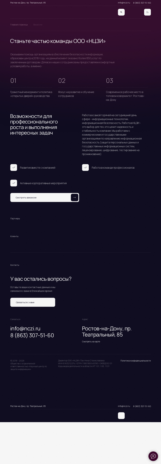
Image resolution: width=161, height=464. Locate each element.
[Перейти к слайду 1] (77, 232)
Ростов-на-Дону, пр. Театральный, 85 (28, 2)
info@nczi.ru (124, 2)
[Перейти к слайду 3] (83, 232)
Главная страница (19, 24)
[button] (32, 302)
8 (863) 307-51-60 (142, 2)
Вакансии (37, 24)
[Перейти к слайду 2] (80, 232)
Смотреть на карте (91, 341)
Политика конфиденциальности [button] (135, 360)
